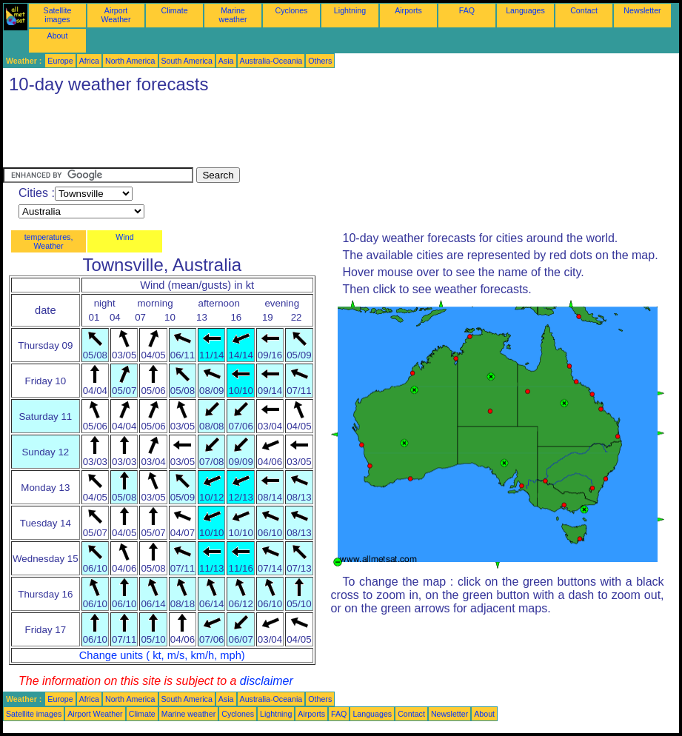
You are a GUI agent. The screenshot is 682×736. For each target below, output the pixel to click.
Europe (60, 60)
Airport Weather (115, 15)
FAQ (467, 10)
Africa (89, 60)
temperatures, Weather (48, 241)
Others (320, 60)
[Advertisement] (272, 134)
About (57, 35)
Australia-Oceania (271, 60)
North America (130, 60)
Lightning (350, 10)
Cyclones (291, 10)
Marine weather (233, 15)
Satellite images (58, 15)
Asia (226, 60)
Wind (124, 236)
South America (187, 60)
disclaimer (266, 681)
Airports (408, 10)
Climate (174, 10)
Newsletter (642, 10)
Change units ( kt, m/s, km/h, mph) (162, 655)
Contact (584, 10)
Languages (525, 10)
